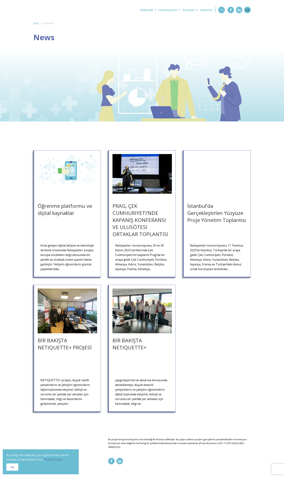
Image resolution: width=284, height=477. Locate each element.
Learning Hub (167, 10)
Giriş (36, 23)
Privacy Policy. (53, 459)
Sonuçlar (189, 10)
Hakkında (146, 10)
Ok (12, 467)
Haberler (206, 10)
